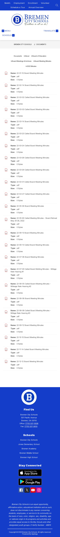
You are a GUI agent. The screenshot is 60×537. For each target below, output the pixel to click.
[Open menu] (6, 30)
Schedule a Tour (17, 7)
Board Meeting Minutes (43, 61)
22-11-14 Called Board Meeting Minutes (33, 349)
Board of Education (39, 56)
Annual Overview (36, 7)
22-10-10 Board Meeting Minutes (30, 337)
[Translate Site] (50, 30)
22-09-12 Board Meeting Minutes (30, 325)
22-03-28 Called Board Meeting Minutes (33, 158)
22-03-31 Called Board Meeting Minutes (33, 182)
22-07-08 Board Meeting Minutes (30, 257)
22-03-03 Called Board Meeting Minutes (33, 109)
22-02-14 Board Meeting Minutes (30, 85)
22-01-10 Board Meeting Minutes (30, 73)
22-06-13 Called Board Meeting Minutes (33, 245)
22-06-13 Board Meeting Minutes (30, 233)
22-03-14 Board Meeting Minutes (30, 121)
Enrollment (33, 3)
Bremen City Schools (23, 44)
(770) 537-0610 (31, 426)
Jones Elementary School (29, 444)
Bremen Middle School (29, 453)
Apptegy (35, 534)
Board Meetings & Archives (21, 61)
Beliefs (7, 3)
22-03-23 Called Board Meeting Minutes (33, 133)
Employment (19, 3)
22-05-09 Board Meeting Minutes (30, 206)
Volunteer (45, 3)
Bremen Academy (29, 449)
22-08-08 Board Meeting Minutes (30, 298)
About (27, 56)
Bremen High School (29, 457)
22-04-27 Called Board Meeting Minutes (33, 194)
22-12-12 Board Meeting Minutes (30, 361)
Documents (41, 44)
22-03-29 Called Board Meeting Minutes (33, 170)
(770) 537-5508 (31, 423)
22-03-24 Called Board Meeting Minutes (33, 146)
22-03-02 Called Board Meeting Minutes (33, 97)
